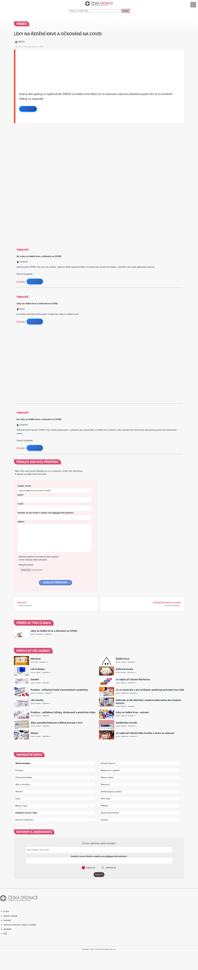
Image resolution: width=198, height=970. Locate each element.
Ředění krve (122, 658)
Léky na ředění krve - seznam (132, 712)
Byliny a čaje (21, 805)
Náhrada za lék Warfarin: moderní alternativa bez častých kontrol (148, 701)
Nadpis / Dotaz (24, 485)
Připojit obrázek (26, 564)
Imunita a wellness (24, 819)
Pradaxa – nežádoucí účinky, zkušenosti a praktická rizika (63, 712)
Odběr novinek (11, 915)
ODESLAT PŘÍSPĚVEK (55, 582)
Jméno (20, 494)
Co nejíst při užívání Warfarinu (133, 679)
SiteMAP (7, 929)
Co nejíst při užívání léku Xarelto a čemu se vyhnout (145, 733)
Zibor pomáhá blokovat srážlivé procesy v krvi (56, 722)
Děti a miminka (23, 784)
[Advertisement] (91, 67)
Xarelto (35, 679)
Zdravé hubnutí (108, 763)
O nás (6, 911)
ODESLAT (99, 875)
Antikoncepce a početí (111, 791)
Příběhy (104, 805)
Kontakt (104, 819)
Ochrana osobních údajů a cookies (20, 924)
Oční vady (105, 798)
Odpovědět (28, 109)
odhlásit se (110, 867)
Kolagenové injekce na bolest (167, 602)
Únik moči (22, 602)
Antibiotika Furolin (126, 722)
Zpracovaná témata (110, 812)
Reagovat (35, 281)
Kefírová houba (124, 669)
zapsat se (90, 867)
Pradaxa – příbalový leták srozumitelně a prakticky (59, 689)
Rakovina (105, 784)
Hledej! (126, 11)
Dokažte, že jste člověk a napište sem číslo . (46, 512)
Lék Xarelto (37, 700)
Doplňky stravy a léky (26, 812)
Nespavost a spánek (110, 770)
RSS (5, 933)
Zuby (18, 798)
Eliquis (34, 733)
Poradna (19, 770)
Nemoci (19, 791)
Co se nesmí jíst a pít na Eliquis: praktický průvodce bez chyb (150, 689)
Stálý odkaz (20, 281)
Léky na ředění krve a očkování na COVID (54, 630)
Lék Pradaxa (38, 669)
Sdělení (21, 521)
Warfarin (36, 658)
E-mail (20, 503)
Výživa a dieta (107, 777)
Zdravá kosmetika (24, 777)
